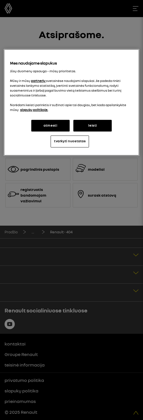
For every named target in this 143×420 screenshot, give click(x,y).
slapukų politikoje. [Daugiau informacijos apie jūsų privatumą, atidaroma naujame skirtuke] (34, 110)
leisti (92, 125)
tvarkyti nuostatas (70, 141)
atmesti (50, 125)
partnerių (38, 81)
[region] (72, 102)
